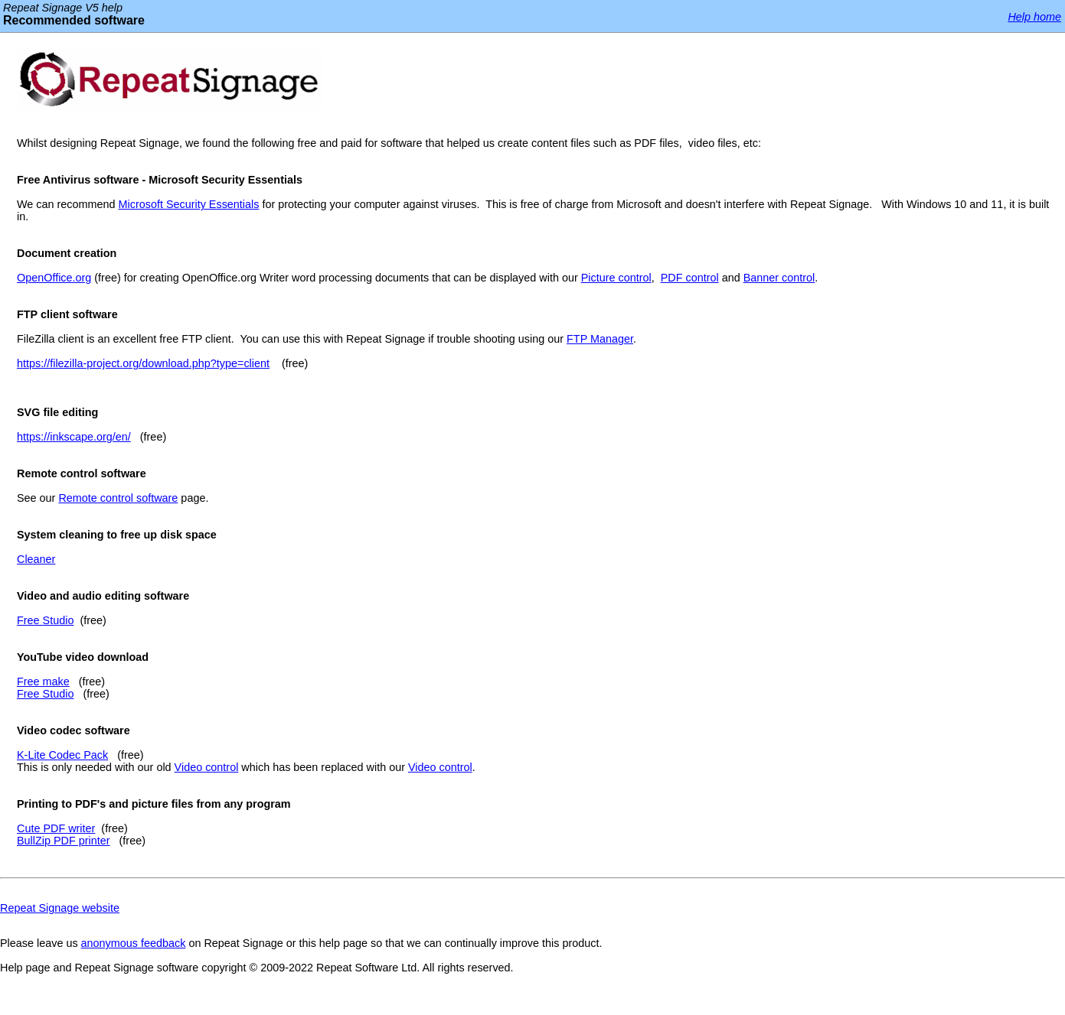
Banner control (779, 278)
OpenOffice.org (54, 278)
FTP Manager (600, 339)
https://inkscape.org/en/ (74, 437)
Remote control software (118, 498)
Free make (43, 681)
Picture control (616, 278)
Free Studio (45, 620)
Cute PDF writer (56, 828)
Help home (1034, 17)
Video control (207, 767)
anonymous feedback (133, 943)
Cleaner (36, 559)
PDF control (690, 278)
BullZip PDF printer (63, 840)
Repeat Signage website (59, 908)
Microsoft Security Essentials (189, 204)
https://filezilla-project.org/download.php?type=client (143, 363)
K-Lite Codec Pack (62, 755)
